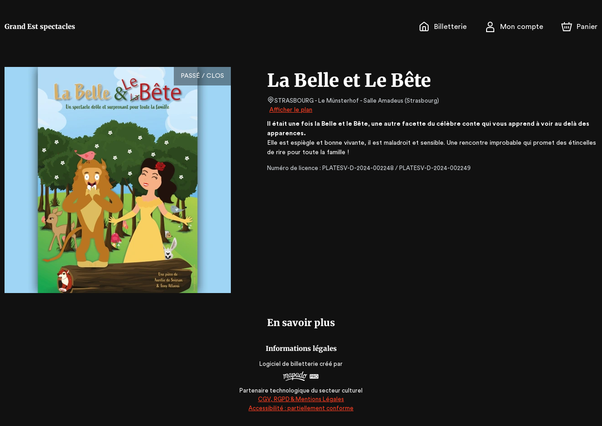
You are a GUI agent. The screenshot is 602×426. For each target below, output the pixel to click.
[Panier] (579, 27)
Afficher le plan (290, 110)
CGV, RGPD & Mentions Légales (301, 399)
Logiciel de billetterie (289, 363)
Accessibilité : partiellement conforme (301, 408)
